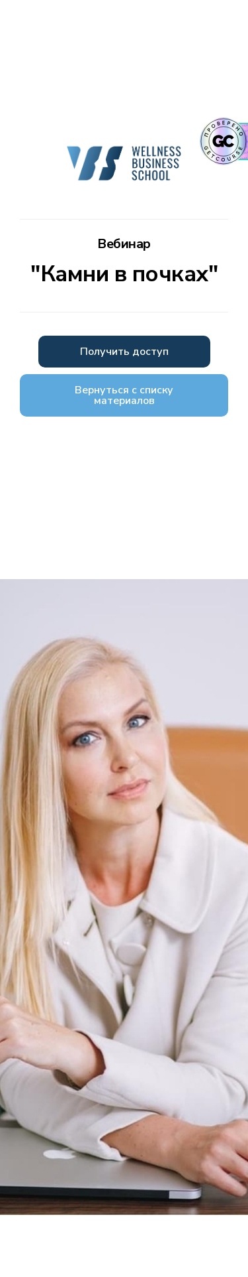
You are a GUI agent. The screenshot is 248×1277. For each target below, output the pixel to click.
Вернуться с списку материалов (124, 395)
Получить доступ (124, 351)
